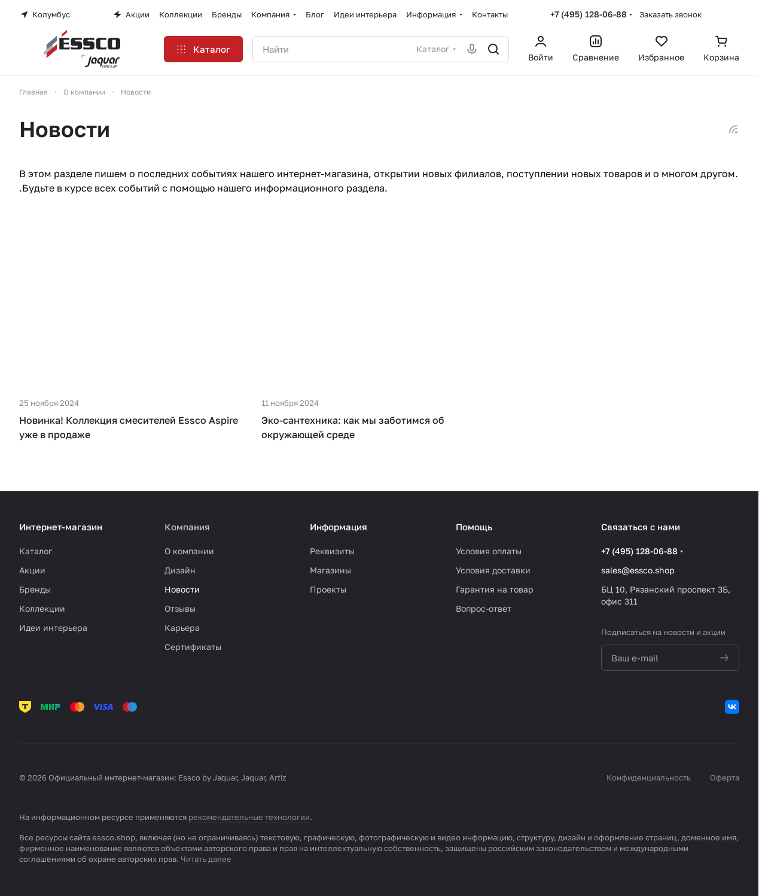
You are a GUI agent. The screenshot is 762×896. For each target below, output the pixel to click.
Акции (32, 570)
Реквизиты (332, 551)
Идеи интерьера (53, 627)
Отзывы (180, 608)
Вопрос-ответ (483, 608)
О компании (189, 551)
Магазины (330, 570)
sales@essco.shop (638, 570)
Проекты (328, 589)
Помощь (474, 526)
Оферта (724, 777)
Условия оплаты (489, 551)
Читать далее (206, 859)
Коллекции (42, 608)
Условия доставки (493, 570)
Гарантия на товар (495, 589)
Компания (187, 526)
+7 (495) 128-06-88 (588, 14)
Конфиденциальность (648, 777)
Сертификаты (192, 647)
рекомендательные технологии (249, 817)
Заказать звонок (670, 14)
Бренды (35, 589)
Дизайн (180, 570)
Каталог (35, 551)
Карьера (182, 627)
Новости (182, 589)
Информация (338, 526)
